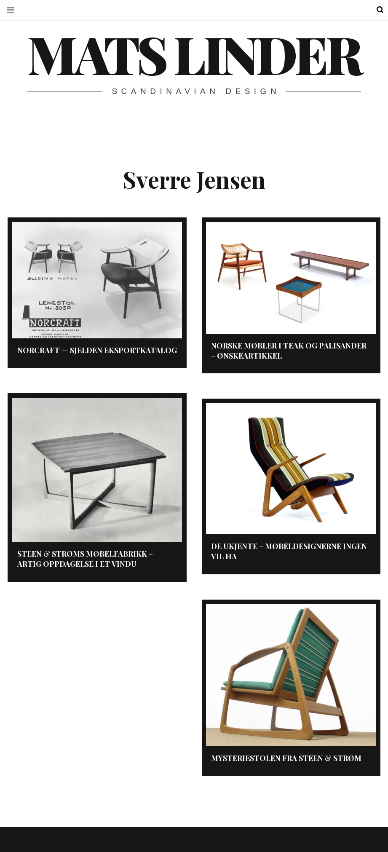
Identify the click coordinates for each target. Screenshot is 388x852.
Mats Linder (193, 53)
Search (374, 10)
